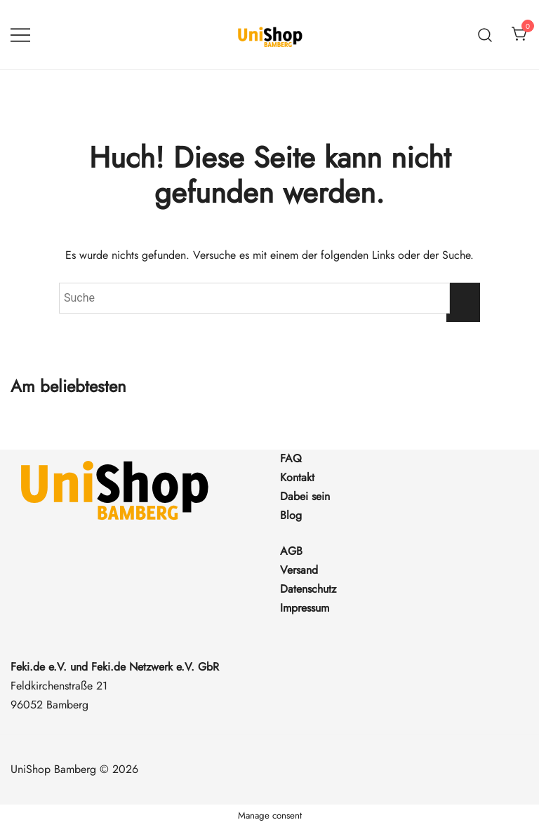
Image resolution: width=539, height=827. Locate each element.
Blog (291, 515)
